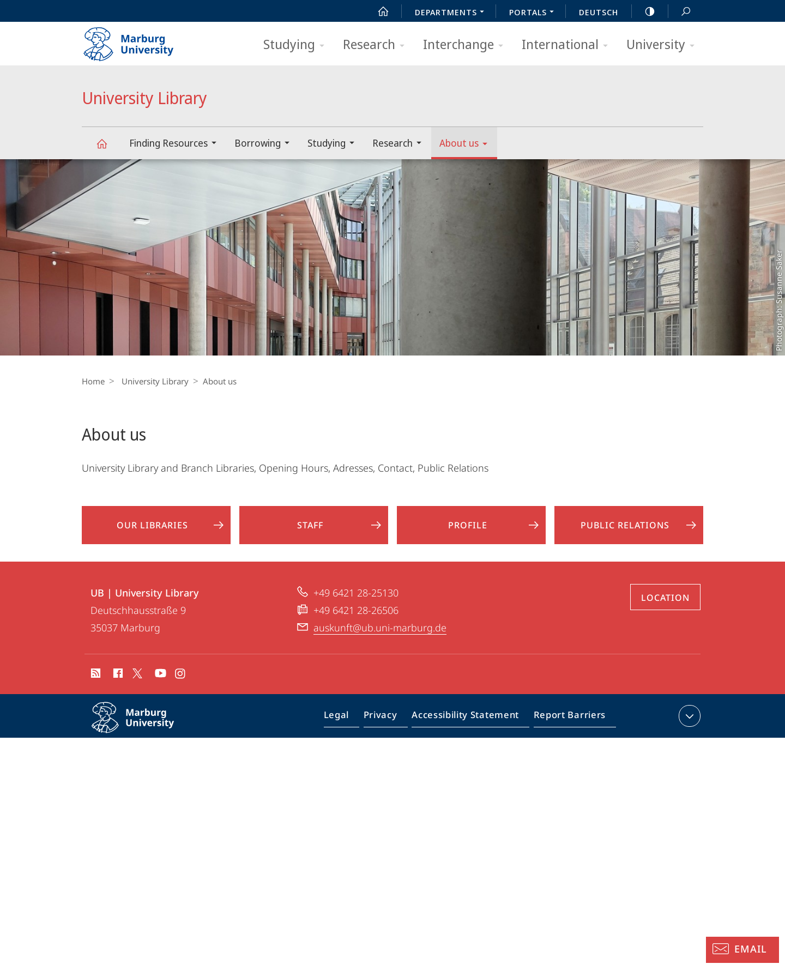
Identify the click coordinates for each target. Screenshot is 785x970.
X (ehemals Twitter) (135, 681)
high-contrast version (644, 11)
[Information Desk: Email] (742, 949)
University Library (108, 148)
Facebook (117, 683)
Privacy (389, 726)
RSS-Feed (94, 683)
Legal (349, 726)
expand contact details (688, 724)
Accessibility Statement (469, 726)
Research (377, 45)
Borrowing (265, 144)
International (568, 45)
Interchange (466, 45)
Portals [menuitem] (534, 13)
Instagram (181, 683)
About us (466, 144)
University (664, 45)
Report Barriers (567, 726)
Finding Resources (176, 144)
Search (679, 11)
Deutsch (598, 12)
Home (93, 381)
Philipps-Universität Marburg (144, 734)
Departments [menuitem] (452, 13)
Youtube (159, 683)
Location (665, 606)
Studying (297, 45)
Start (377, 11)
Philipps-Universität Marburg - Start (140, 40)
